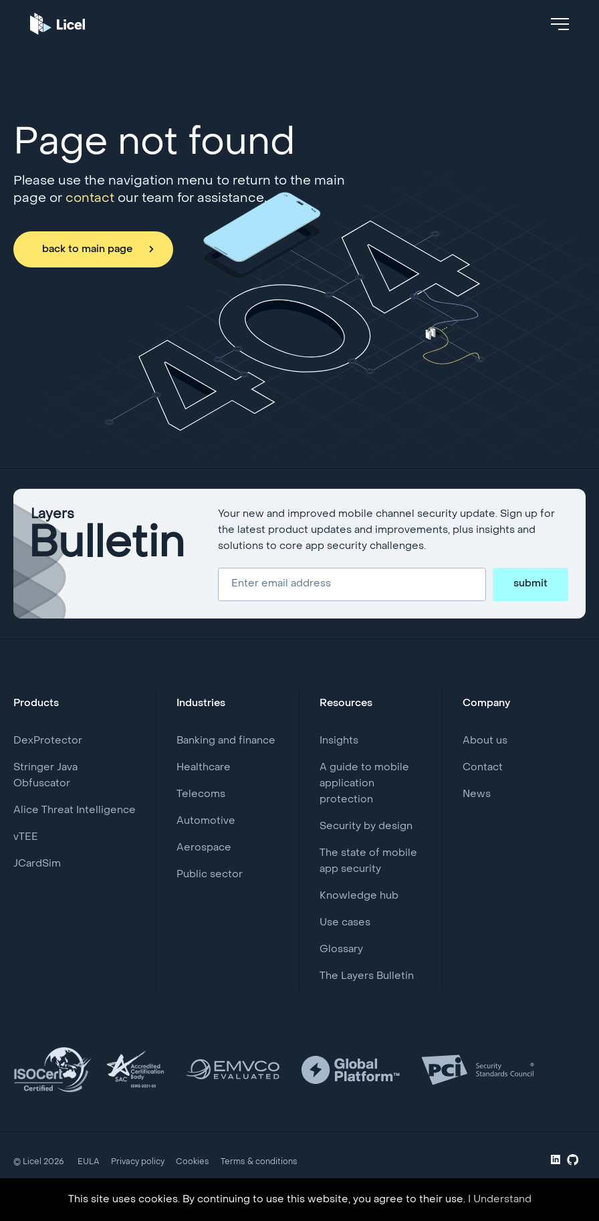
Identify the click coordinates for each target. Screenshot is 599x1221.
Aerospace (203, 848)
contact (90, 199)
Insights (339, 741)
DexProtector (47, 741)
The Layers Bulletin (367, 976)
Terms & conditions (259, 1162)
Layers (108, 538)
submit (530, 583)
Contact (483, 767)
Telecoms (200, 794)
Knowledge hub (359, 896)
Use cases (345, 922)
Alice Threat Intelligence (74, 810)
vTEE (25, 837)
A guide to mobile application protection (364, 783)
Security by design (366, 826)
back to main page (87, 249)
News (477, 794)
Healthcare (203, 767)
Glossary (341, 949)
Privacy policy (137, 1162)
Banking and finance (225, 741)
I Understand (499, 1199)
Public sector (209, 874)
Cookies (192, 1162)
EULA (89, 1162)
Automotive (205, 821)
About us (485, 741)
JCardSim (37, 864)
